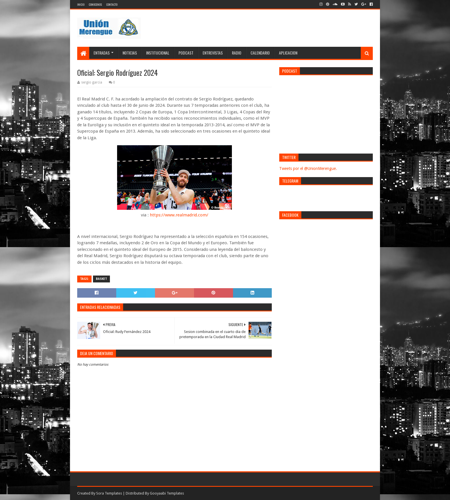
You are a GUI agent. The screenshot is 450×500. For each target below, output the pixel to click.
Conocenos (95, 4)
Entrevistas (213, 53)
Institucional (157, 53)
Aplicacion (288, 53)
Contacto (111, 4)
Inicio (80, 4)
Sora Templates (109, 493)
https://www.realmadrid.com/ (179, 215)
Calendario (260, 53)
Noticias (130, 53)
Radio (236, 53)
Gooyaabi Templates (167, 493)
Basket (101, 278)
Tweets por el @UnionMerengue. (308, 168)
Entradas (102, 53)
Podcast (186, 53)
